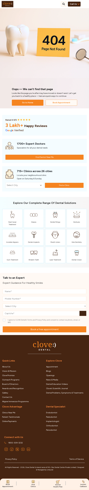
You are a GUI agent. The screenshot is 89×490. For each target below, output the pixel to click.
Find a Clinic (64, 185)
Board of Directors (10, 384)
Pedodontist (51, 417)
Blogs (48, 371)
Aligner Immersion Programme (15, 401)
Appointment (52, 367)
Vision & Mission (9, 371)
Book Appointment (61, 102)
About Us (6, 367)
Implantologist (52, 421)
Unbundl (50, 470)
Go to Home (27, 102)
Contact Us (7, 397)
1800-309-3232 (15, 443)
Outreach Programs (10, 380)
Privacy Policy (11, 459)
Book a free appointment (44, 329)
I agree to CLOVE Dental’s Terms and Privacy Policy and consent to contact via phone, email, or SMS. (44, 321)
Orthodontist (52, 426)
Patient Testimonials (11, 417)
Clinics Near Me (8, 413)
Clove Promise (8, 375)
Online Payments (9, 421)
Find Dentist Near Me (44, 157)
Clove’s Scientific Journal (57, 388)
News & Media (52, 380)
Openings (50, 375)
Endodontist (51, 413)
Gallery (5, 393)
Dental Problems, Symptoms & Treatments (64, 393)
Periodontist (51, 430)
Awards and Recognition (13, 388)
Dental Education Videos (57, 384)
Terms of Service (76, 459)
